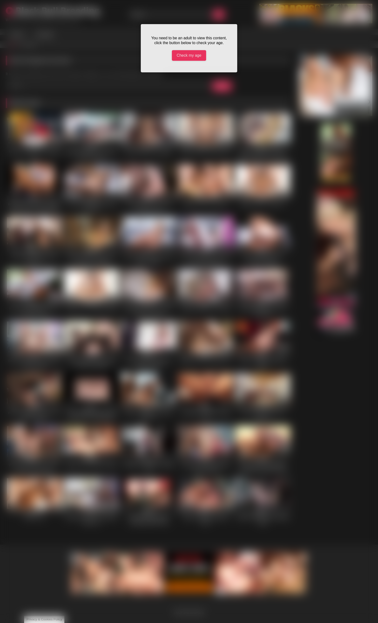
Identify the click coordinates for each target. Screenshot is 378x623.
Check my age (189, 55)
